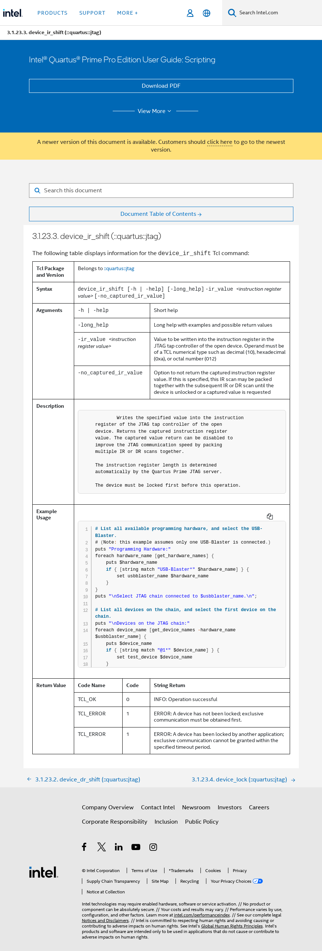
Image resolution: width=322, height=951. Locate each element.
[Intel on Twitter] (102, 842)
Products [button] (52, 13)
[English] (206, 13)
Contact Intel (158, 801)
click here (219, 142)
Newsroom (196, 801)
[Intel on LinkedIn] (119, 842)
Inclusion (166, 816)
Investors (230, 801)
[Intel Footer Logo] (43, 866)
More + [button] (127, 13)
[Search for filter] (161, 190)
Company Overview (108, 801)
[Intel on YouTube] (136, 842)
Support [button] (92, 13)
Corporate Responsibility (114, 816)
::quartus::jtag (119, 268)
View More (155, 111)
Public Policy (201, 816)
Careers (259, 801)
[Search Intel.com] (279, 13)
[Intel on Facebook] (84, 842)
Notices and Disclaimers (105, 914)
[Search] (232, 12)
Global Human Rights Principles (232, 920)
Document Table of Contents (158, 214)
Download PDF (161, 86)
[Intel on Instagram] (153, 842)
